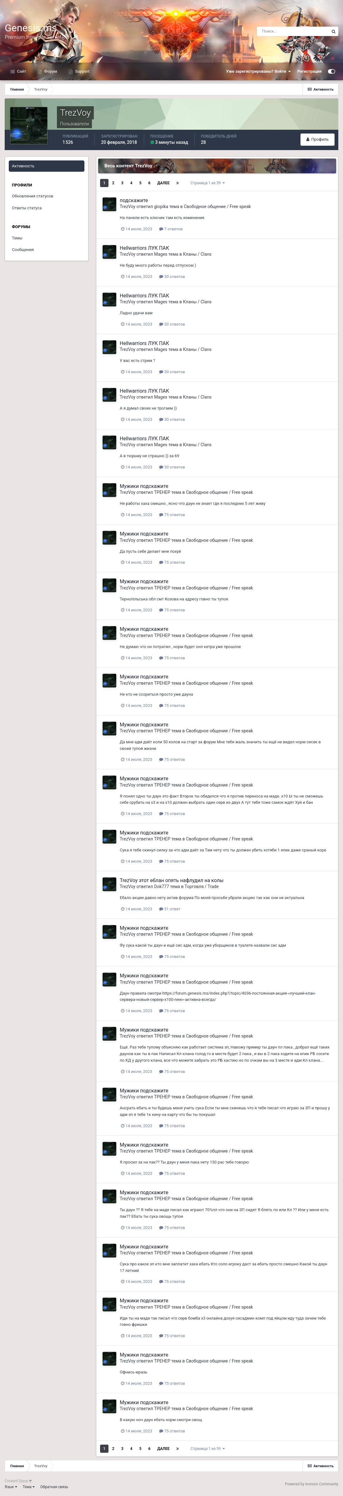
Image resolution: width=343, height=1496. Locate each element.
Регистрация (309, 71)
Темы (17, 238)
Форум (50, 71)
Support (82, 71)
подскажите (134, 200)
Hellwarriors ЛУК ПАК (144, 248)
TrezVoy (127, 206)
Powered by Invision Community (311, 1484)
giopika (161, 206)
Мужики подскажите (144, 486)
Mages (160, 254)
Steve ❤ (25, 1481)
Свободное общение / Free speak (217, 206)
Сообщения (23, 249)
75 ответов (172, 514)
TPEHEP (162, 492)
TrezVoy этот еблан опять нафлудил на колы (172, 880)
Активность (23, 166)
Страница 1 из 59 (207, 183)
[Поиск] (293, 31)
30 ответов (172, 276)
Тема (29, 1487)
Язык (11, 1487)
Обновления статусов (32, 196)
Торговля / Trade (201, 886)
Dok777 (161, 886)
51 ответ (169, 909)
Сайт (21, 71)
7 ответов (171, 229)
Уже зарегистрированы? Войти (258, 71)
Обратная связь (54, 1487)
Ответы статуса (27, 208)
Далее (163, 183)
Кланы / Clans (197, 254)
